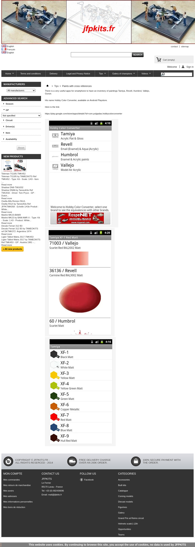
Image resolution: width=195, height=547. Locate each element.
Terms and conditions (30, 73)
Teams (121, 534)
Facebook (89, 480)
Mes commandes (11, 480)
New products (13, 156)
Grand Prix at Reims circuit (131, 518)
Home (7, 74)
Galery (121, 512)
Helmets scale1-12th (128, 523)
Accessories (124, 480)
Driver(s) (10, 126)
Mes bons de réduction (14, 507)
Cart (169, 60)
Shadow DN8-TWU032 (12, 187)
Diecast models (125, 502)
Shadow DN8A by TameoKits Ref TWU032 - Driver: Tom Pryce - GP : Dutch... (18, 193)
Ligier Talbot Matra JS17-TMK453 (17, 237)
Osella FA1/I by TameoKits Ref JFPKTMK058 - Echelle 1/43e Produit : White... (19, 207)
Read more (6, 184)
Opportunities (124, 529)
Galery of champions (121, 74)
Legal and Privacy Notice (78, 73)
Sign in (190, 67)
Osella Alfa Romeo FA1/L (13, 201)
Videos (144, 74)
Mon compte (12, 473)
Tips (100, 74)
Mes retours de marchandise (17, 485)
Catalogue (123, 491)
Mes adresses (10, 496)
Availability (11, 139)
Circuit (9, 120)
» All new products (12, 249)
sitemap (185, 46)
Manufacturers (14, 84)
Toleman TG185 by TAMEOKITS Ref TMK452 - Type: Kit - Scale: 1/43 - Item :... (20, 179)
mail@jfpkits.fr (55, 494)
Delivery (53, 73)
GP (7, 110)
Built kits (122, 485)
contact (174, 46)
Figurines (122, 507)
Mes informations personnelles (18, 502)
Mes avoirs (8, 491)
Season (9, 104)
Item (8, 133)
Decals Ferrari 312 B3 (11, 226)
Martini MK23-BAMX (11, 215)
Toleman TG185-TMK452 (13, 173)
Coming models (125, 496)
